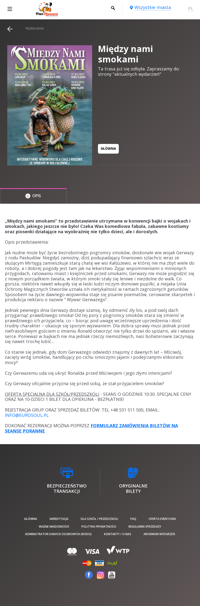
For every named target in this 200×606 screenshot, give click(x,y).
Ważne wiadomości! (54, 526)
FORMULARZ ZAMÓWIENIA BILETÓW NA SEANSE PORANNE (91, 428)
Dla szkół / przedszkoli (99, 519)
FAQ (133, 519)
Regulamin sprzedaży (144, 526)
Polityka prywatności (98, 526)
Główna (30, 519)
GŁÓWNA (108, 148)
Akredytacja (58, 519)
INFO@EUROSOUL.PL (27, 415)
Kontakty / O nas (117, 534)
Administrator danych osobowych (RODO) (58, 534)
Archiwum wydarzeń (159, 534)
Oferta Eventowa (162, 519)
